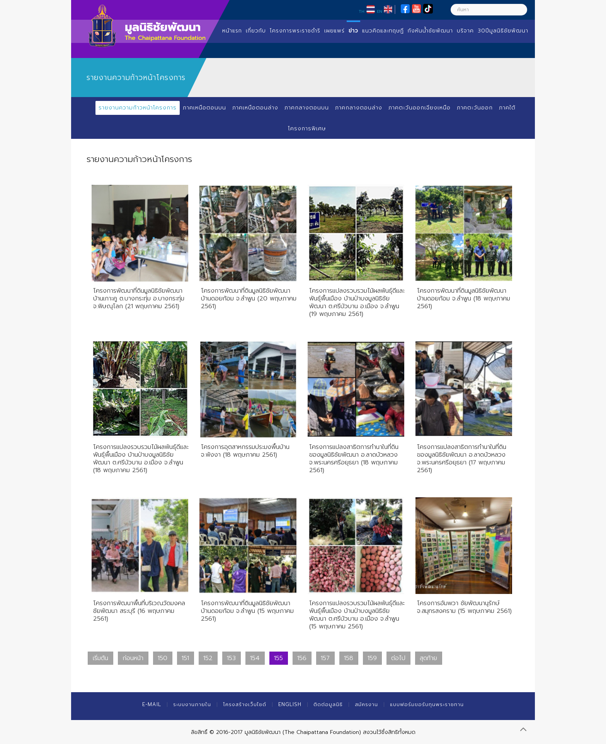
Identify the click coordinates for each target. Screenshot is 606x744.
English (289, 704)
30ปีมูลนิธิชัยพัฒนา (503, 31)
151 (185, 658)
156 (301, 658)
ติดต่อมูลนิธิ (328, 704)
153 (231, 658)
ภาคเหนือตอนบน (204, 108)
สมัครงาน (366, 704)
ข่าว (353, 31)
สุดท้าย (428, 658)
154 (255, 658)
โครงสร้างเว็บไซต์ (244, 704)
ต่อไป (398, 658)
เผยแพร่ (334, 31)
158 (348, 658)
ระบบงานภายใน (192, 704)
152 (208, 658)
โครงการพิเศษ (307, 129)
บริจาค (465, 31)
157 (325, 658)
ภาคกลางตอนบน (306, 108)
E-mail (151, 704)
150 (162, 658)
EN (379, 11)
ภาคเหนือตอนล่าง (255, 108)
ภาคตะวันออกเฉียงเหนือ (419, 108)
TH (361, 11)
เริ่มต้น (100, 658)
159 (372, 658)
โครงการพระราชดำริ (295, 31)
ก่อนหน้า (133, 658)
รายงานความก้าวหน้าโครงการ (138, 108)
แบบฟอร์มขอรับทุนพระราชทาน (427, 704)
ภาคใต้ (507, 108)
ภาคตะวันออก (475, 108)
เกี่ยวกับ (256, 31)
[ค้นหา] (489, 9)
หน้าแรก (232, 31)
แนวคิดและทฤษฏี (383, 31)
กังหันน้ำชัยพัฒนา (430, 31)
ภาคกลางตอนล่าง (358, 108)
